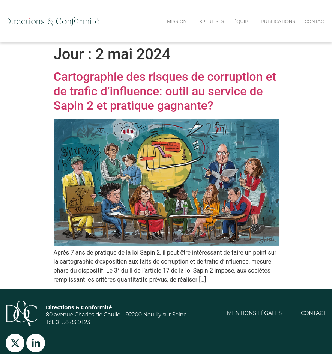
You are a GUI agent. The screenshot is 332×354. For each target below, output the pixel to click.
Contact (315, 21)
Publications (278, 21)
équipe (242, 21)
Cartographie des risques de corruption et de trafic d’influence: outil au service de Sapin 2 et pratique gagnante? (165, 91)
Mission (177, 21)
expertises (210, 21)
